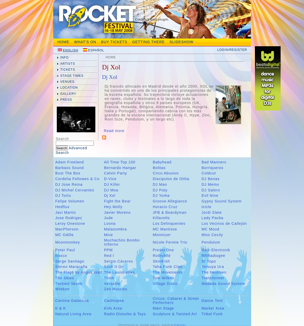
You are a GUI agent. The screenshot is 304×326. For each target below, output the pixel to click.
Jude (108, 218)
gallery (68, 94)
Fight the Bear (117, 201)
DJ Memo (210, 184)
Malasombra (115, 229)
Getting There (148, 42)
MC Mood (210, 229)
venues (67, 81)
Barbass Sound (69, 168)
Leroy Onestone (70, 223)
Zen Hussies (115, 289)
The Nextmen (213, 272)
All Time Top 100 (119, 162)
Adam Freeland (69, 162)
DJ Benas (210, 179)
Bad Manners (213, 162)
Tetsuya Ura (212, 267)
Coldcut (208, 173)
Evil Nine (209, 195)
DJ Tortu (63, 195)
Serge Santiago (69, 261)
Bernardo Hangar (120, 168)
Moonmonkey (67, 242)
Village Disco (165, 284)
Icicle (206, 207)
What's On (85, 42)
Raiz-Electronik (215, 250)
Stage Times (72, 76)
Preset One (163, 250)
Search (62, 139)
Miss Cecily (212, 235)
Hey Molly (113, 207)
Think (109, 278)
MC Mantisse (165, 229)
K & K (60, 308)
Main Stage (163, 308)
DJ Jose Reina (69, 184)
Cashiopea (114, 301)
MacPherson (67, 229)
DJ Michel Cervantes (74, 190)
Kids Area (113, 308)
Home (63, 42)
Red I (109, 256)
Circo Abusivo (166, 173)
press (66, 99)
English (70, 50)
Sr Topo (208, 261)
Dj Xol (109, 77)
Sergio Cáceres (118, 261)
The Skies (64, 278)
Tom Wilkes (163, 278)
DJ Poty (160, 190)
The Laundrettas (119, 272)
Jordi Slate (211, 212)
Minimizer (162, 235)
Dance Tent (212, 301)
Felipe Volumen (69, 201)
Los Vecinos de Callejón (224, 223)
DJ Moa (111, 190)
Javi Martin (65, 212)
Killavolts (161, 218)
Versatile (112, 284)
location (69, 87)
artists (67, 64)
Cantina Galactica (72, 301)
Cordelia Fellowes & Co (77, 179)
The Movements (167, 272)
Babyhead (162, 162)
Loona (110, 223)
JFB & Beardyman (170, 212)
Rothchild (161, 256)
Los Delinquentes (169, 223)
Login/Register (232, 50)
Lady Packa (212, 218)
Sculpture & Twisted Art (175, 314)
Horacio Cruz (165, 207)
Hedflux (62, 207)
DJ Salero (210, 190)
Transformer (212, 278)
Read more (114, 131)
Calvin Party (115, 173)
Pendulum (210, 242)
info (64, 57)
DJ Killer (112, 184)
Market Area (212, 308)
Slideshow (182, 42)
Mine (108, 235)
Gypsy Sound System (221, 201)
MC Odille (64, 235)
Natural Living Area (73, 314)
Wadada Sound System (223, 284)
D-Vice (110, 179)
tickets (67, 69)
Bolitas (159, 168)
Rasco (61, 256)
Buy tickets (114, 42)
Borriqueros (212, 168)
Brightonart (180, 325)
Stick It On (114, 267)
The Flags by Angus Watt (78, 272)
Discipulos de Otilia (171, 179)
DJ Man (160, 184)
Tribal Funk (212, 314)
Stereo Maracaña (71, 267)
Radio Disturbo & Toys (125, 314)
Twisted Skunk (68, 284)
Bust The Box (67, 173)
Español (96, 50)
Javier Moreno (117, 212)
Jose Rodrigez (68, 218)
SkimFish (161, 261)
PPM (108, 250)
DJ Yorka (161, 195)
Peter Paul (65, 250)
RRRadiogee (213, 256)
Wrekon (62, 289)
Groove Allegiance (170, 201)
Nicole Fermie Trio (170, 242)
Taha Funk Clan (167, 267)
